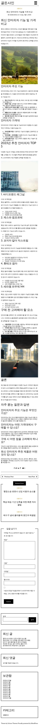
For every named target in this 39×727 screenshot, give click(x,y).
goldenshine (13, 15)
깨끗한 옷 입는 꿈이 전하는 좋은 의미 (15, 644)
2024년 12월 (7, 698)
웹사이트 (7, 579)
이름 (6, 563)
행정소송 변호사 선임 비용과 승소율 (19, 491)
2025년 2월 (6, 694)
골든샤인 (7, 3)
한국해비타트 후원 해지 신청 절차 (14, 645)
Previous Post (9, 477)
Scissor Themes (12, 723)
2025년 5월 (6, 689)
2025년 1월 (6, 696)
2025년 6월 (6, 687)
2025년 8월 (6, 684)
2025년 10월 (7, 680)
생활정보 (19, 8)
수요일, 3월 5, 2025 (25, 15)
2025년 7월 (6, 686)
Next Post (31, 477)
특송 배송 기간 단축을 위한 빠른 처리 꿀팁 (16, 640)
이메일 (6, 571)
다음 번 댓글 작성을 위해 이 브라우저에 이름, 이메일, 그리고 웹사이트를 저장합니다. (19, 592)
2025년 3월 (6, 692)
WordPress (34, 723)
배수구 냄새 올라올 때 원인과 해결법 (19, 515)
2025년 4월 (7, 691)
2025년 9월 (6, 682)
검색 (4, 616)
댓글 (6, 540)
